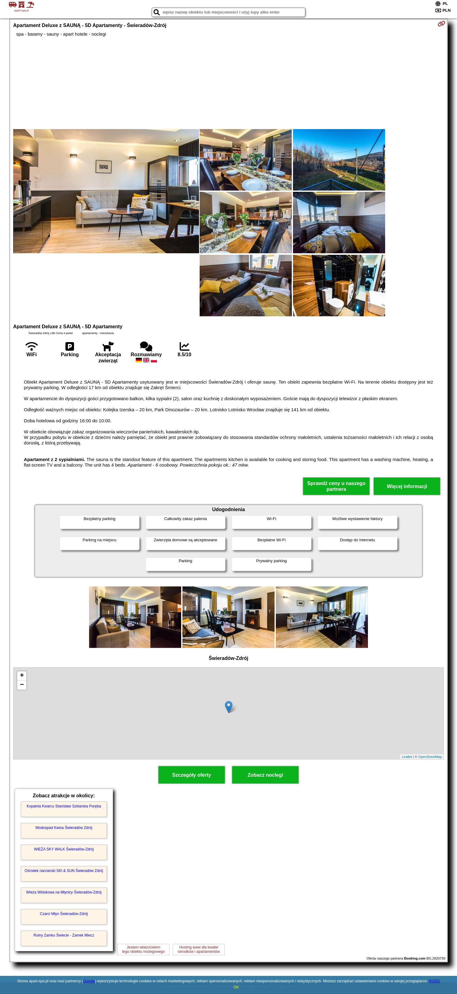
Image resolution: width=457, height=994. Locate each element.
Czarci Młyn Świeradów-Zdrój (64, 914)
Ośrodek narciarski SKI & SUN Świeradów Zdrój (64, 871)
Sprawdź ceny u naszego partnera (336, 486)
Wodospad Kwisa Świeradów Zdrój (63, 828)
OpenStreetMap (430, 757)
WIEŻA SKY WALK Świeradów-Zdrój (64, 849)
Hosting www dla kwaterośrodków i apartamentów (199, 949)
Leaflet (407, 757)
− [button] (22, 685)
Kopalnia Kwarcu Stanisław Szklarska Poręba (64, 806)
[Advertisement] (228, 83)
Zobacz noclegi (265, 775)
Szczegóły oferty (191, 775)
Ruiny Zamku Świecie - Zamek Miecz (63, 935)
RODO (434, 981)
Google (89, 981)
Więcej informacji (407, 486)
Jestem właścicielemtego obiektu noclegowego (143, 949)
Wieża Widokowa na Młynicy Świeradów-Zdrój (63, 892)
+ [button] (22, 675)
